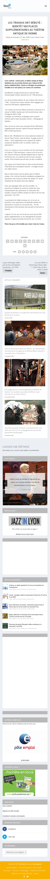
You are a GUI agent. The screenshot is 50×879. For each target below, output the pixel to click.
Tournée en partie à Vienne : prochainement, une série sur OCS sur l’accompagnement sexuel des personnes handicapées (23, 430)
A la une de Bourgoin (21, 628)
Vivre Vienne (7, 871)
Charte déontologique (24, 868)
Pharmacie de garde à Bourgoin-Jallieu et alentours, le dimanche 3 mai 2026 (25, 625)
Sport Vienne (30, 619)
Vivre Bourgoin (24, 871)
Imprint (36, 873)
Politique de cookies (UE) (37, 871)
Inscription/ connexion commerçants (14, 816)
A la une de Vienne (21, 589)
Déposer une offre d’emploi (11, 811)
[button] (21, 503)
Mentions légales (12, 868)
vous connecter (15, 450)
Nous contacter (7, 806)
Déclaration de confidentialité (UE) (22, 873)
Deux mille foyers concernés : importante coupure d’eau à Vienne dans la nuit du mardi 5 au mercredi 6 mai (26, 606)
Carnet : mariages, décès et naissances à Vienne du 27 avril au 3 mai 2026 (28, 596)
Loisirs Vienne (34, 37)
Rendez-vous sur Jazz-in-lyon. (25, 534)
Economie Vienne (31, 589)
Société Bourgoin (32, 628)
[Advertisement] (19, 560)
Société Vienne (31, 609)
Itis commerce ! (37, 864)
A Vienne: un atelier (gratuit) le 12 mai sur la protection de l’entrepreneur (26, 586)
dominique (16, 37)
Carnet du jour (30, 599)
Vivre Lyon (15, 871)
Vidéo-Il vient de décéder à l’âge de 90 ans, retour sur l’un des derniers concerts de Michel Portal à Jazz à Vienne (25, 482)
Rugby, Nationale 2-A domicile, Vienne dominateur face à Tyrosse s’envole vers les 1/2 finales (26, 616)
